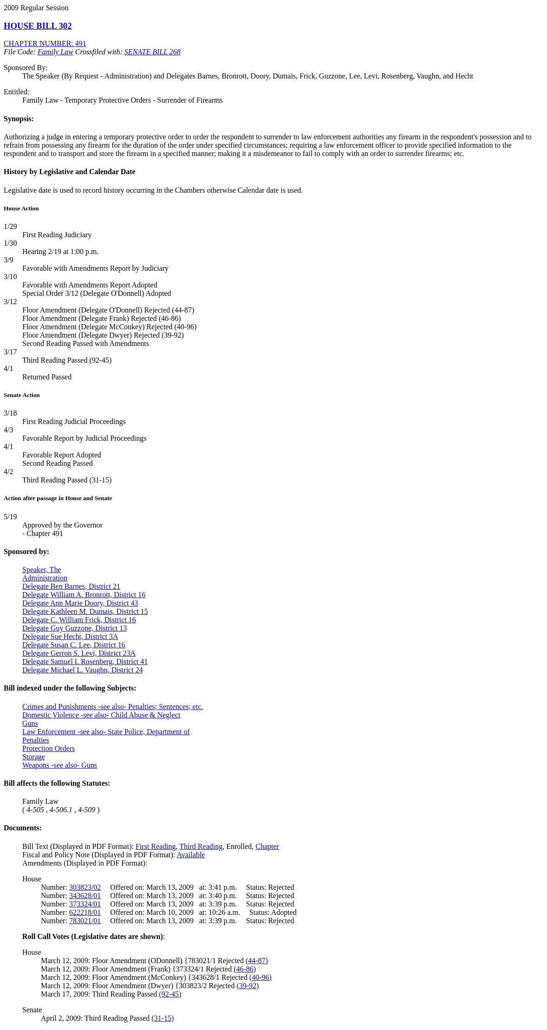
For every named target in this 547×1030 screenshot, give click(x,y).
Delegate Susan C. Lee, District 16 (73, 645)
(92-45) (170, 994)
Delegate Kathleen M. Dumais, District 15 (85, 611)
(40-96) (260, 977)
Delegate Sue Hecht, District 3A (70, 636)
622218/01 (85, 912)
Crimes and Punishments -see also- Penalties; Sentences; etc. (112, 707)
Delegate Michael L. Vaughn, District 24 (82, 670)
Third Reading (200, 846)
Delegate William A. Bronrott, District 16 (83, 595)
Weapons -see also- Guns (59, 765)
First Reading (156, 846)
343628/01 (85, 896)
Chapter (267, 846)
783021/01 (85, 921)
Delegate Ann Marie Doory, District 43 (80, 603)
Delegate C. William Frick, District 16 (79, 620)
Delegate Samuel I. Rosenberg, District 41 (85, 661)
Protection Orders (48, 748)
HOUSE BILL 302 (38, 26)
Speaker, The (41, 570)
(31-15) (162, 1018)
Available (190, 855)
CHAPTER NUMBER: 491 (45, 43)
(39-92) (247, 986)
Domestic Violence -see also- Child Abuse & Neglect (101, 715)
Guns (30, 723)
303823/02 (85, 887)
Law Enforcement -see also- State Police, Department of (106, 732)
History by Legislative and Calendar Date (70, 172)
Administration (44, 578)
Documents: (23, 828)
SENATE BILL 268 (152, 52)
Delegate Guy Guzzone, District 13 (74, 628)
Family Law (55, 52)
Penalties (35, 740)
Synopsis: (19, 119)
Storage (33, 757)
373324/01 (85, 904)
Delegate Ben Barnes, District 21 (71, 586)
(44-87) (257, 961)
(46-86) (245, 969)
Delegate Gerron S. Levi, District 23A (79, 653)
